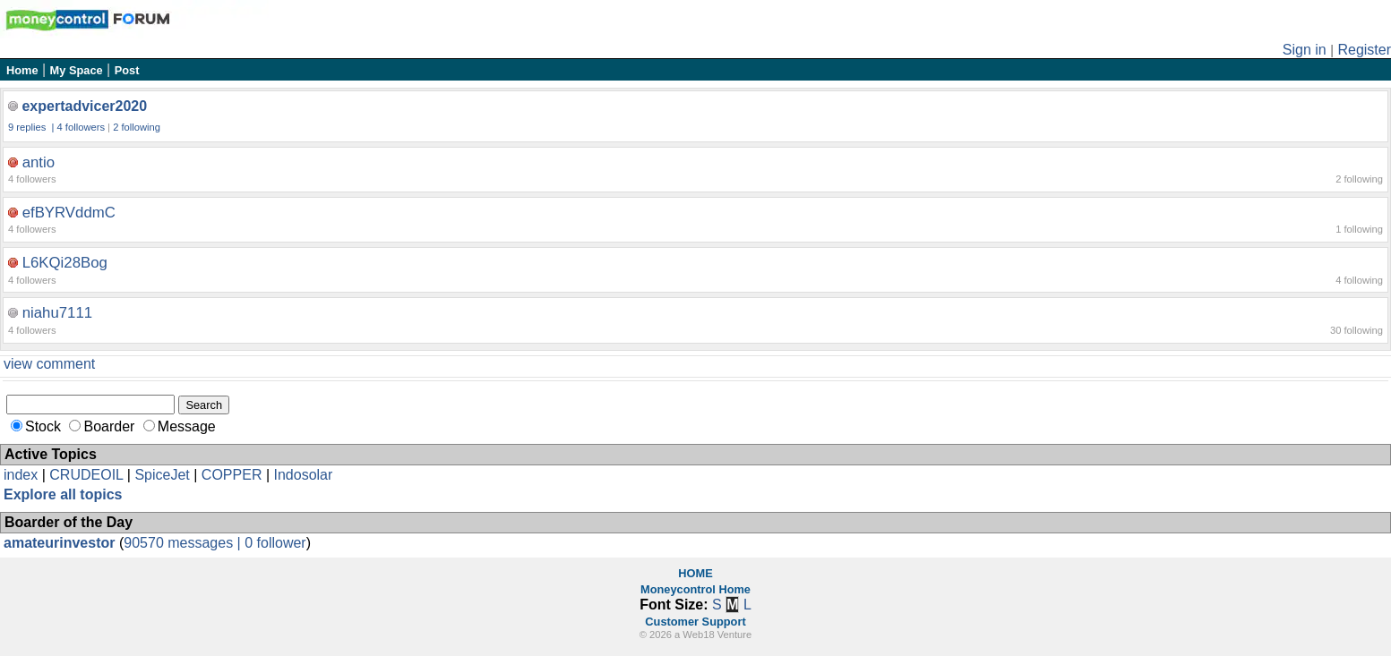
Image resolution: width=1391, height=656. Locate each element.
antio (38, 162)
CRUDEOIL (86, 474)
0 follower (275, 542)
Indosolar (302, 474)
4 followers (81, 127)
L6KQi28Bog (64, 262)
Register (1364, 49)
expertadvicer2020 (84, 106)
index (21, 474)
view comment (49, 363)
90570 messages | (184, 542)
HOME (695, 573)
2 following (136, 127)
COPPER (232, 474)
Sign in (1305, 49)
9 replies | (32, 127)
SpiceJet (161, 474)
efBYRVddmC (69, 212)
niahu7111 (57, 312)
